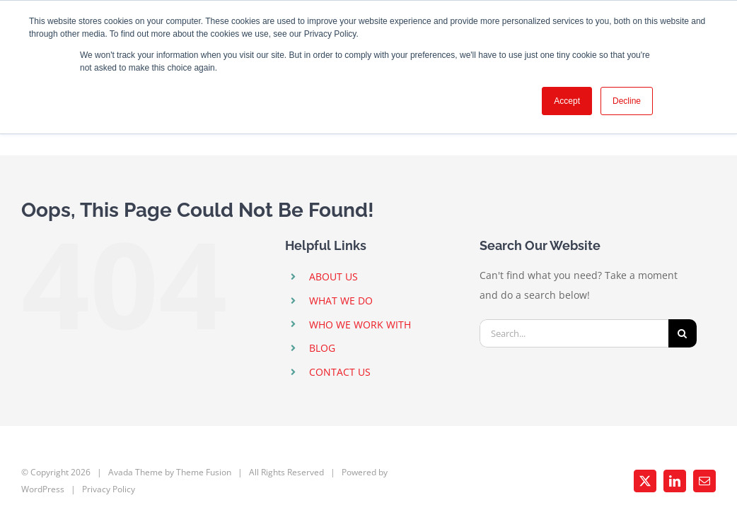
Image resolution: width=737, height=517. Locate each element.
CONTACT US (340, 372)
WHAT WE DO (341, 300)
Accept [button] (567, 101)
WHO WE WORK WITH (360, 324)
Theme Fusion (203, 472)
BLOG (322, 348)
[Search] (682, 333)
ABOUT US (333, 276)
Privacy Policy (108, 489)
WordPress (42, 489)
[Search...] (574, 333)
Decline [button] (627, 101)
